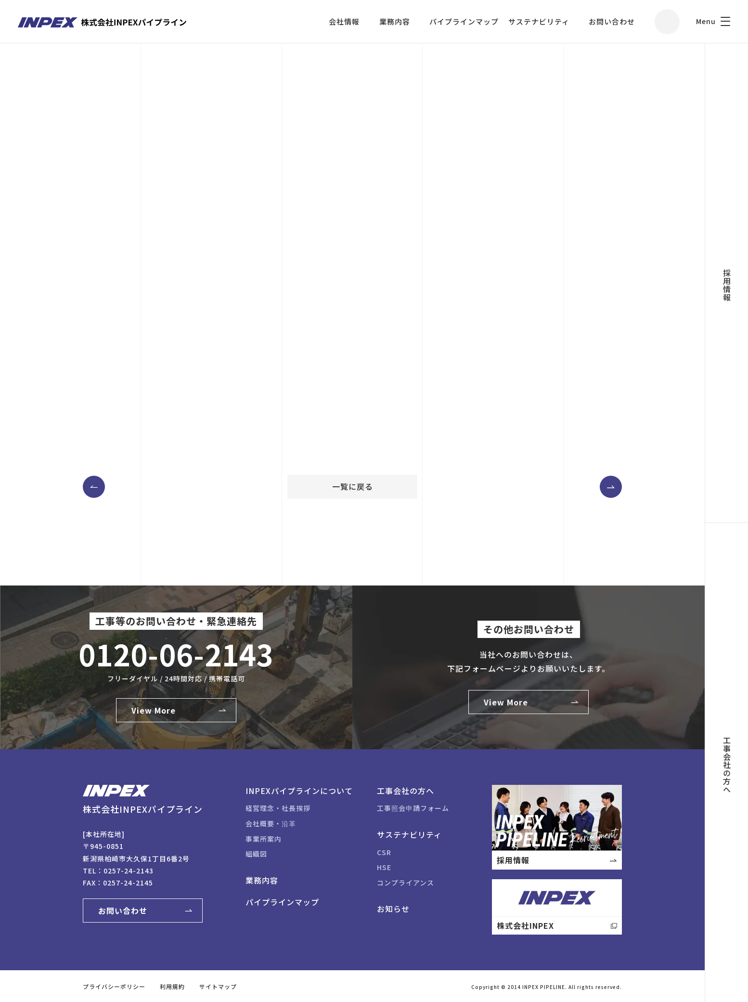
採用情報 (727, 285)
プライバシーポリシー (114, 986)
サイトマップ (218, 986)
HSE (384, 867)
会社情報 (344, 21)
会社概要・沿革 (270, 823)
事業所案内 (263, 839)
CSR (384, 852)
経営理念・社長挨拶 (277, 808)
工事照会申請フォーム (413, 808)
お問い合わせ (612, 21)
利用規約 (172, 986)
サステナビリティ (538, 21)
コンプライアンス (405, 882)
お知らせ (393, 908)
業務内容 (394, 21)
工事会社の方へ (727, 765)
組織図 (256, 854)
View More (153, 710)
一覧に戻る (352, 486)
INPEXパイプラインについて (299, 790)
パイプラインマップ (464, 21)
